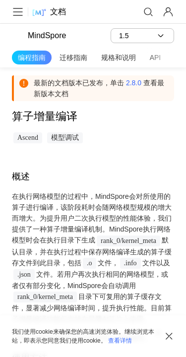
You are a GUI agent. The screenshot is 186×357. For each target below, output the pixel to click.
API (155, 57)
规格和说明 (118, 57)
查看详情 (120, 340)
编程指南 (32, 57)
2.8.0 (133, 83)
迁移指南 (73, 57)
